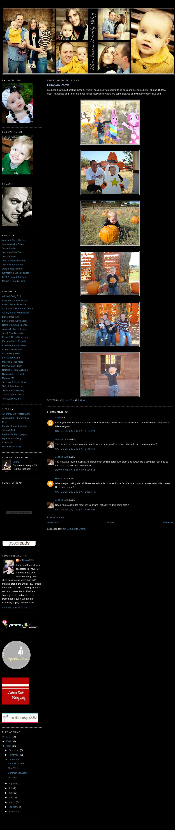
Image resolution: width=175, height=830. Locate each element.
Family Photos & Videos (14, 426)
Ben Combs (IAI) (10, 316)
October (13, 759)
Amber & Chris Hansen (14, 240)
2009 (9, 741)
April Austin (26, 560)
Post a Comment (56, 517)
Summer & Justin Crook (14, 382)
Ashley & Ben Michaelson (15, 312)
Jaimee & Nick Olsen (13, 244)
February (14, 807)
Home (110, 522)
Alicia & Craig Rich (12, 296)
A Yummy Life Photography (16, 413)
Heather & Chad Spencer (15, 325)
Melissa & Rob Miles (12, 361)
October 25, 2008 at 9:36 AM (75, 448)
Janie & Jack (8, 430)
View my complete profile (17, 608)
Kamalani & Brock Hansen (15, 273)
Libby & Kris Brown (12, 349)
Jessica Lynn (62, 439)
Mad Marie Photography (14, 434)
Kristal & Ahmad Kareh (14, 345)
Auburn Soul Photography (15, 418)
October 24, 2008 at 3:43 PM (75, 431)
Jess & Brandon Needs (14, 260)
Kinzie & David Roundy (14, 341)
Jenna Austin (8, 256)
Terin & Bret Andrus (12, 386)
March (12, 802)
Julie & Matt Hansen (12, 268)
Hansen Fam (61, 478)
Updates (12, 777)
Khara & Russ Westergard (15, 337)
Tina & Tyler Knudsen (13, 394)
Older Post (167, 522)
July (11, 788)
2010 (9, 736)
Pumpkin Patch (16, 763)
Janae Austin (8, 248)
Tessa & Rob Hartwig (13, 390)
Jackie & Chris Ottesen (14, 329)
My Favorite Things (12, 438)
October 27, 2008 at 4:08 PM (75, 509)
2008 (9, 746)
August (12, 783)
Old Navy (7, 442)
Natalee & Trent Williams (15, 370)
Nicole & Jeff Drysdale (13, 374)
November (14, 754)
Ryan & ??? (8, 378)
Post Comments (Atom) (73, 529)
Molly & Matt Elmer (12, 366)
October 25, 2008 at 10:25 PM (75, 491)
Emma (16, 462)
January (13, 811)
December (14, 750)
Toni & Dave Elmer (12, 398)
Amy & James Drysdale (14, 304)
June (11, 792)
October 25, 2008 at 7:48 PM (75, 470)
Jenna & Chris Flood (12, 252)
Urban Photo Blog (11, 446)
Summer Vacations (17, 772)
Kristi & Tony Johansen (14, 277)
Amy (57, 417)
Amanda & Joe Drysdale (14, 300)
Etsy (4, 422)
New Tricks (13, 768)
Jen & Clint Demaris (12, 333)
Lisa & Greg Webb (11, 353)
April (11, 797)
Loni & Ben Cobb (11, 357)
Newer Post (53, 522)
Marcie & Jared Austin (13, 281)
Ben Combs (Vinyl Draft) (14, 320)
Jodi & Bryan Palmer (13, 264)
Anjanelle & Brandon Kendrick (17, 308)
